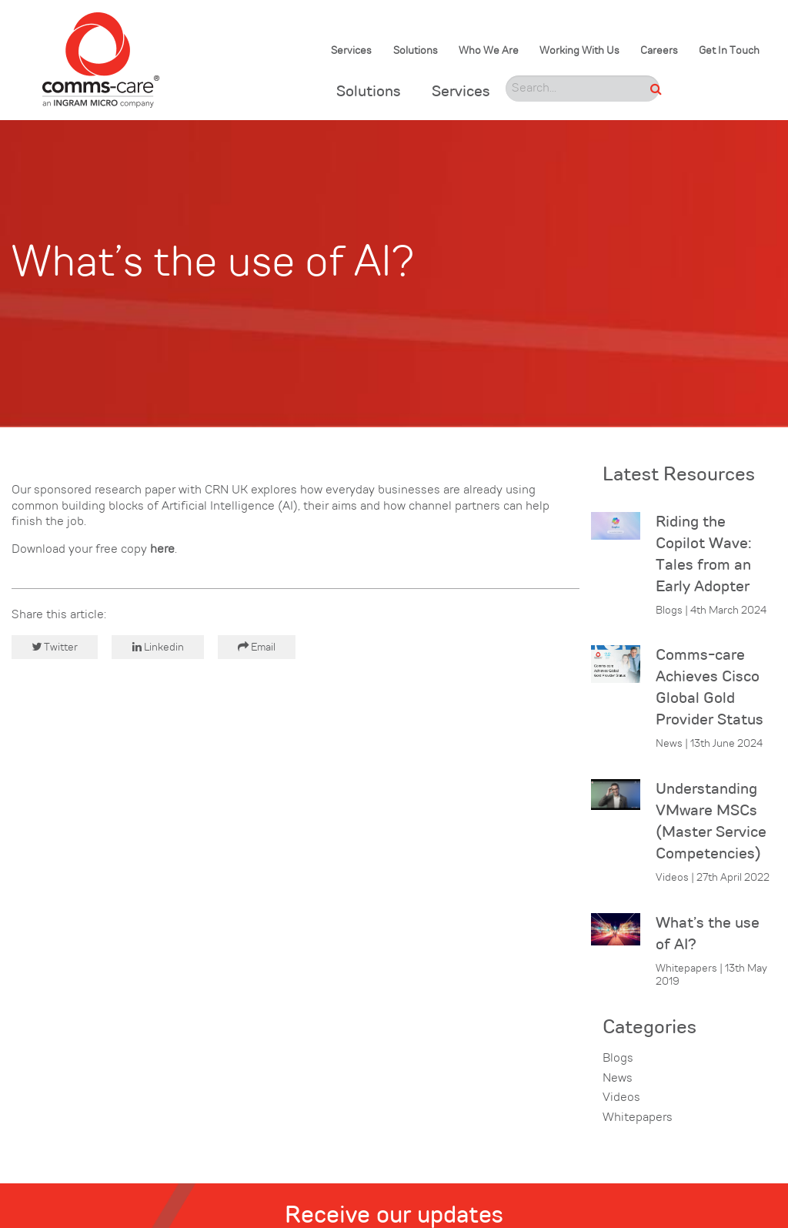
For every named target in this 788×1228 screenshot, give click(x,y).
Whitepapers (638, 1118)
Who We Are (489, 51)
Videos (621, 1098)
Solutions (415, 51)
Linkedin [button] (158, 647)
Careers (659, 51)
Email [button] (256, 647)
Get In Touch (729, 51)
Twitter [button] (55, 647)
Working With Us (579, 51)
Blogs (618, 1058)
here (162, 550)
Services (351, 51)
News (618, 1078)
